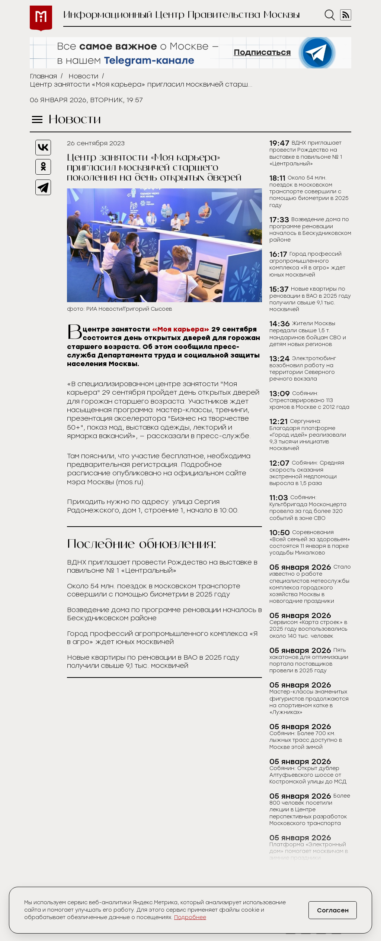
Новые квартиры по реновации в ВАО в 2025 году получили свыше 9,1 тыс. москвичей (153, 661)
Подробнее (190, 917)
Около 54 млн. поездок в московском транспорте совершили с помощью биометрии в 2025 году (153, 590)
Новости (83, 76)
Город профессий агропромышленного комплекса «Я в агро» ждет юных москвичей (162, 638)
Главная (43, 76)
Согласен (333, 910)
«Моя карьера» (179, 329)
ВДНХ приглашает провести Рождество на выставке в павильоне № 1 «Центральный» (162, 566)
